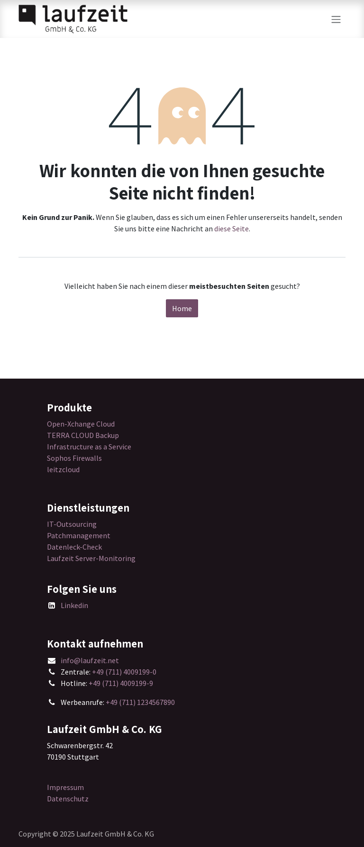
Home (182, 308)
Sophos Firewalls (74, 458)
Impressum (65, 787)
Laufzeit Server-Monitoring (91, 558)
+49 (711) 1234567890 (140, 702)
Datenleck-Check (74, 547)
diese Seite (231, 228)
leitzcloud (63, 469)
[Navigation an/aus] (336, 19)
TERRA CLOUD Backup (83, 435)
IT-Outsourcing (72, 524)
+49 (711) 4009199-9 (121, 683)
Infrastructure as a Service (89, 446)
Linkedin (74, 605)
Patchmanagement (78, 535)
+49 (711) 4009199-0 (124, 671)
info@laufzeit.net (90, 660)
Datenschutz (68, 798)
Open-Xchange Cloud (81, 423)
